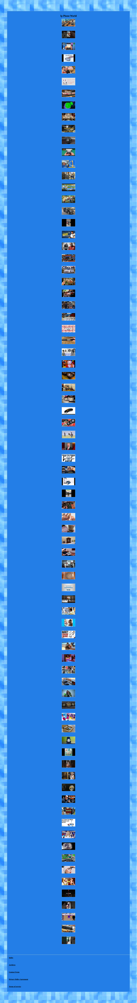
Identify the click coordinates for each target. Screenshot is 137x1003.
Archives (12, 965)
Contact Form (14, 972)
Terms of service (15, 986)
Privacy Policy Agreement (18, 979)
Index (11, 958)
